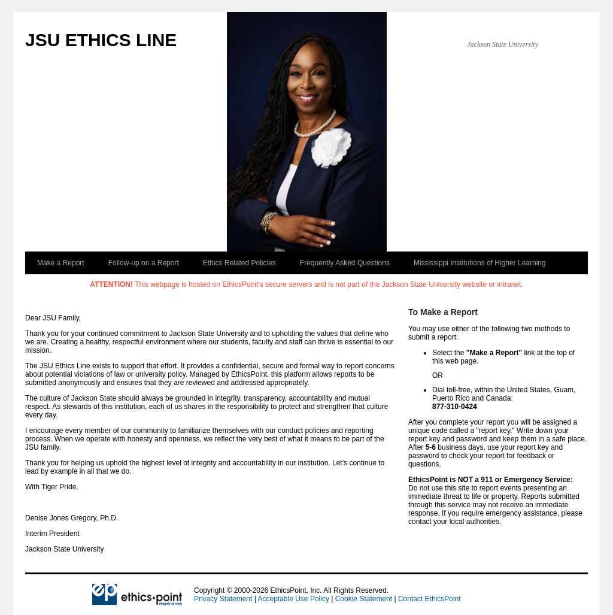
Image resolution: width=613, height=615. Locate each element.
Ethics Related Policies (239, 263)
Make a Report (60, 263)
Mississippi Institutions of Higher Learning (480, 263)
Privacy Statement (223, 599)
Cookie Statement (363, 599)
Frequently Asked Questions (345, 263)
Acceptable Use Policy (293, 599)
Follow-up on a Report (143, 263)
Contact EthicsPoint (429, 599)
